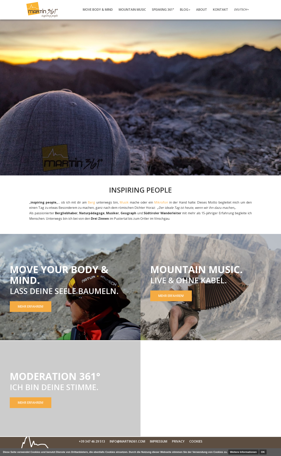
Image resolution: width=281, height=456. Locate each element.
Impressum (158, 441)
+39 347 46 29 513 (92, 441)
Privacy (178, 441)
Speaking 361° (163, 9)
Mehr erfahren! (30, 306)
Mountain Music (132, 9)
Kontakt (220, 9)
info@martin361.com (127, 441)
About (201, 9)
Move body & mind (98, 9)
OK (263, 452)
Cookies (195, 441)
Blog (185, 9)
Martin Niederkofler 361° (43, 10)
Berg (91, 202)
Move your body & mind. (59, 275)
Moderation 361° (55, 376)
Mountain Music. (196, 269)
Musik (124, 202)
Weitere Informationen (243, 452)
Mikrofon (161, 202)
